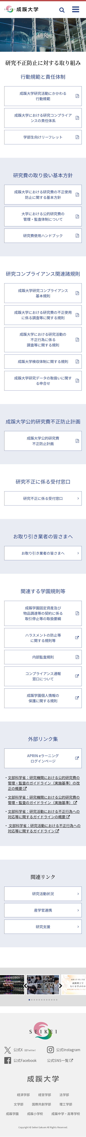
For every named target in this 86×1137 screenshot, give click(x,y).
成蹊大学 (43, 1079)
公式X (20, 1050)
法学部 (64, 1094)
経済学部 (23, 1094)
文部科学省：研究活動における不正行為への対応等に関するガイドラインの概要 (44, 814)
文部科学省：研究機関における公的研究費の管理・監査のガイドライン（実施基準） (44, 800)
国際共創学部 (41, 1104)
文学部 (18, 1104)
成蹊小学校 (35, 1113)
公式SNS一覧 (60, 1060)
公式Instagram (63, 1049)
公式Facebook (20, 1060)
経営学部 (44, 1094)
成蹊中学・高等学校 (65, 1113)
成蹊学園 (12, 1113)
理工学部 (65, 1104)
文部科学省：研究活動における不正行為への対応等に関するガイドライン (44, 828)
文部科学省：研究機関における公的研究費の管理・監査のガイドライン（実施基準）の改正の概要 (44, 783)
